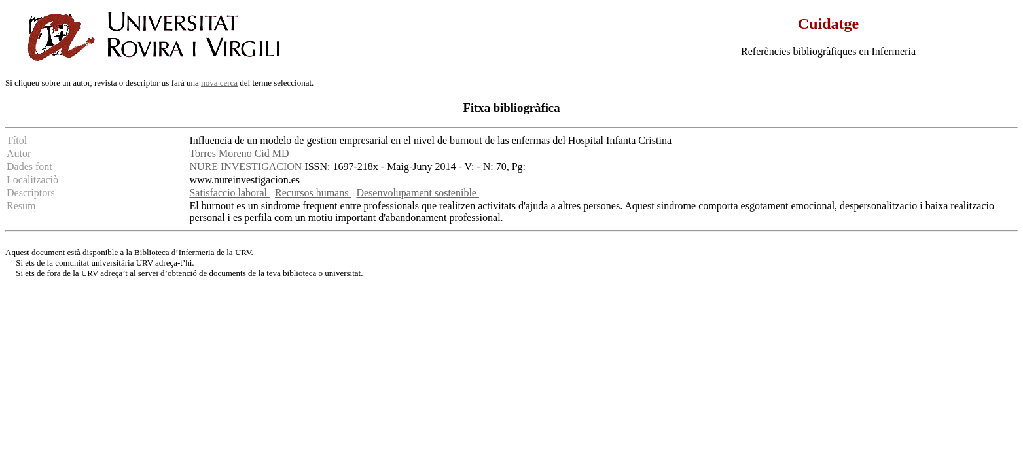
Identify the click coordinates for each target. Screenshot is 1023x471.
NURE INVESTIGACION (245, 166)
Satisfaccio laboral (229, 192)
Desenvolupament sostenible (417, 192)
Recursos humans (313, 192)
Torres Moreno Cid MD (239, 153)
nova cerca (219, 83)
